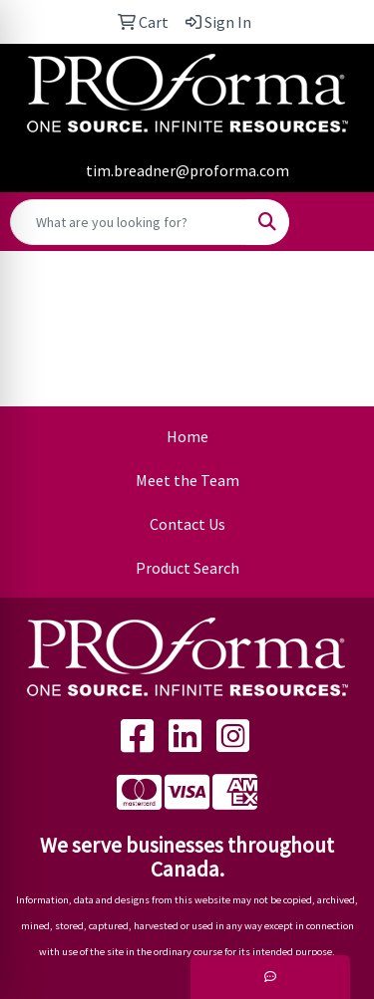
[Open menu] (334, 222)
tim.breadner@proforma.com (187, 170)
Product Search (187, 568)
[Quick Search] (128, 222)
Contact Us (187, 524)
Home (187, 436)
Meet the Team (187, 480)
